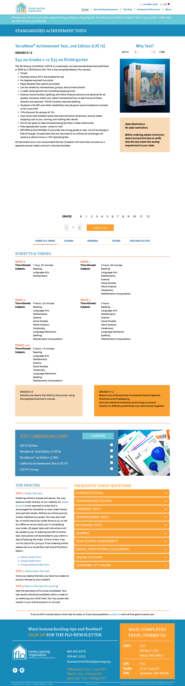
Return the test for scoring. (37, 586)
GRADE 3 (85, 299)
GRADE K (20, 261)
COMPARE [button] (98, 436)
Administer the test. (33, 571)
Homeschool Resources (148, 9)
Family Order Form (31, 557)
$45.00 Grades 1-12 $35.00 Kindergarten (51, 59)
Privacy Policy (39, 684)
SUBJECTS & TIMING (45, 241)
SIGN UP (37, 635)
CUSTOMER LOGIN (150, 4)
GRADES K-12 (23, 53)
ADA (51, 684)
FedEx (125, 668)
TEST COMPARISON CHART (44, 436)
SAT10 (125, 52)
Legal (27, 684)
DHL (125, 673)
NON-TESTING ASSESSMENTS (97, 541)
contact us (115, 614)
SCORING (68, 241)
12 (148, 216)
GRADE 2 (20, 299)
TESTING (116, 241)
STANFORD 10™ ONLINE (93, 565)
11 (141, 216)
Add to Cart (100, 227)
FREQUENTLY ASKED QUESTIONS (102, 485)
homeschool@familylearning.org (83, 661)
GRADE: (67, 216)
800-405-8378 (76, 651)
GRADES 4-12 (22, 345)
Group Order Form (31, 560)
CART (165, 4)
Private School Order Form (35, 564)
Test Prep (127, 9)
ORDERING (92, 241)
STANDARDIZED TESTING (94, 501)
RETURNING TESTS (89, 525)
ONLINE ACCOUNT (89, 557)
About (168, 9)
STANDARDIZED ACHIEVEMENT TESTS (50, 30)
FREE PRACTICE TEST (140, 241)
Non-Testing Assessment (106, 9)
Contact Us (17, 684)
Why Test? (145, 45)
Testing (85, 9)
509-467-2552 (76, 656)
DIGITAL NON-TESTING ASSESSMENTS (103, 549)
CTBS (162, 52)
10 (134, 216)
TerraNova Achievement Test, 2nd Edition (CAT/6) (60, 45)
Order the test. (29, 493)
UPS (125, 664)
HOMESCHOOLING (89, 493)
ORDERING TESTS (88, 509)
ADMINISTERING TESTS (92, 517)
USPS (125, 646)
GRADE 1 (85, 261)
